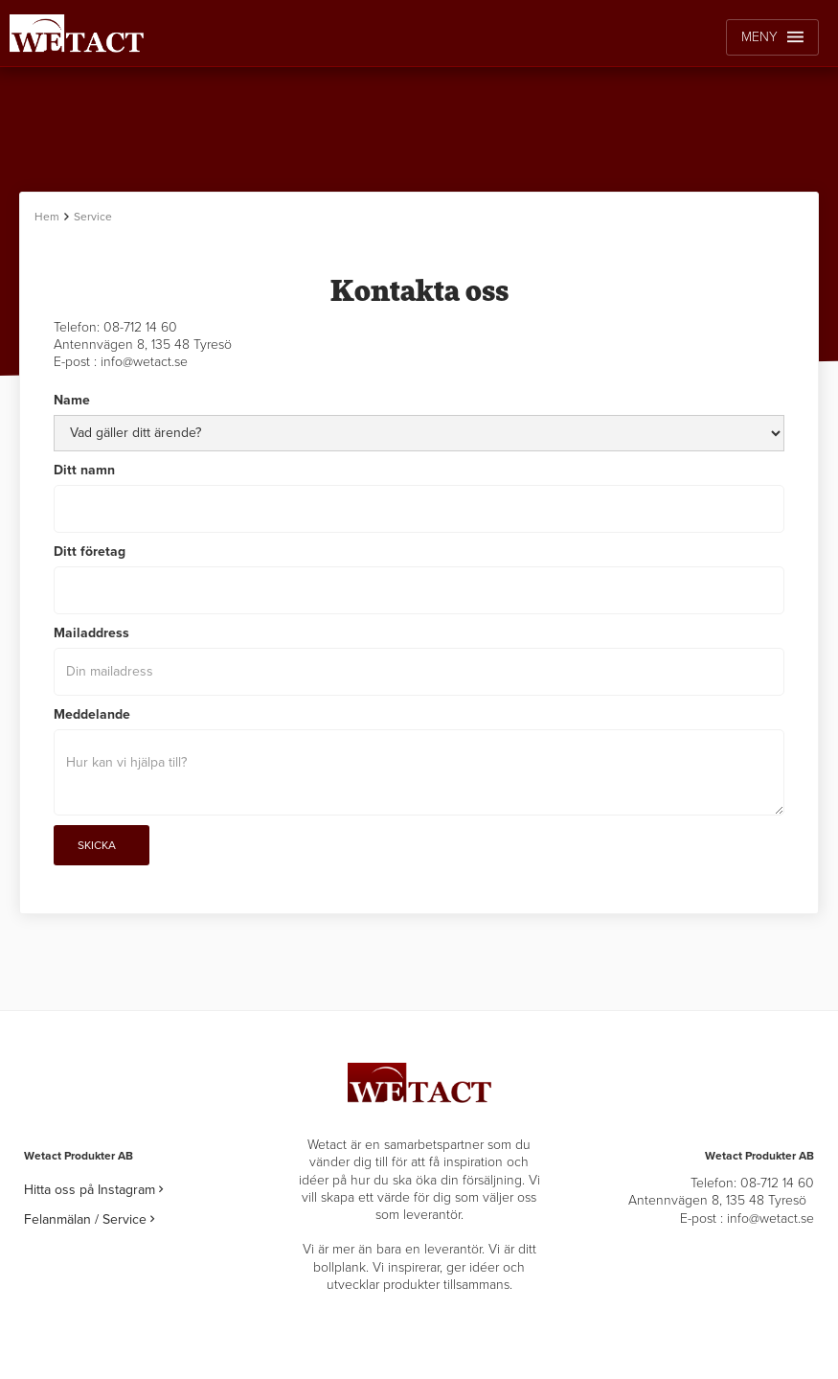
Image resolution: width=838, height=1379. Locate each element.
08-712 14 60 (140, 327)
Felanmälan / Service (89, 1219)
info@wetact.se (144, 362)
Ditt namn (84, 470)
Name (72, 400)
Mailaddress (91, 633)
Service (93, 216)
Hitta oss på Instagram (93, 1190)
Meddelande (92, 714)
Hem (46, 216)
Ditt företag (89, 551)
